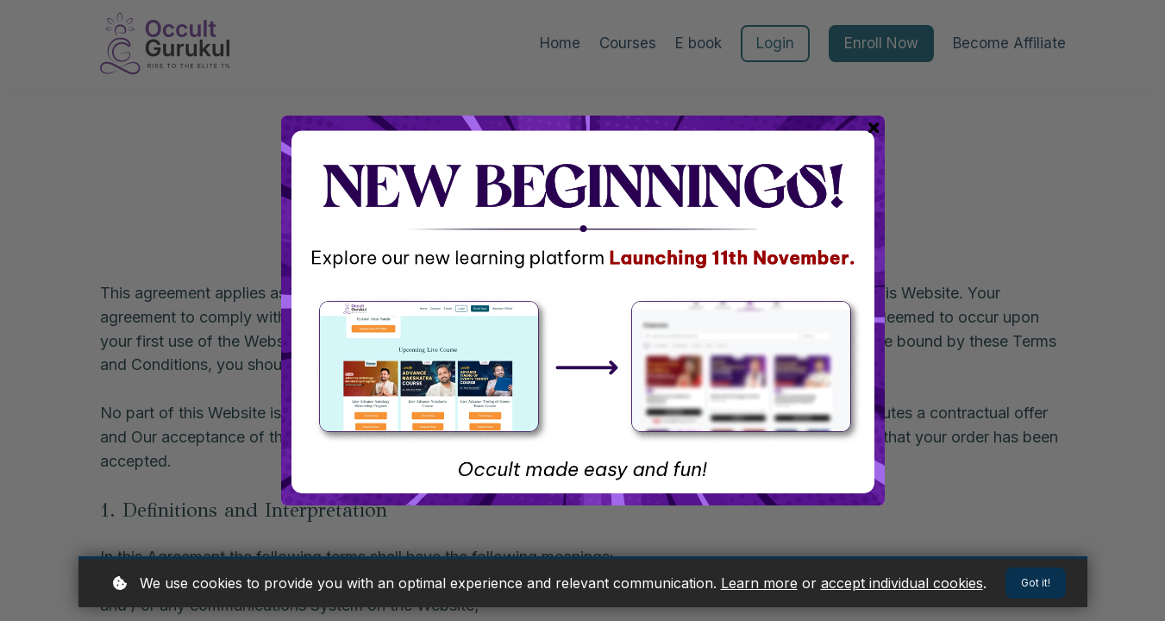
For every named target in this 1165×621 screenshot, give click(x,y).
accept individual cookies (902, 581)
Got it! (1034, 581)
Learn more (759, 581)
